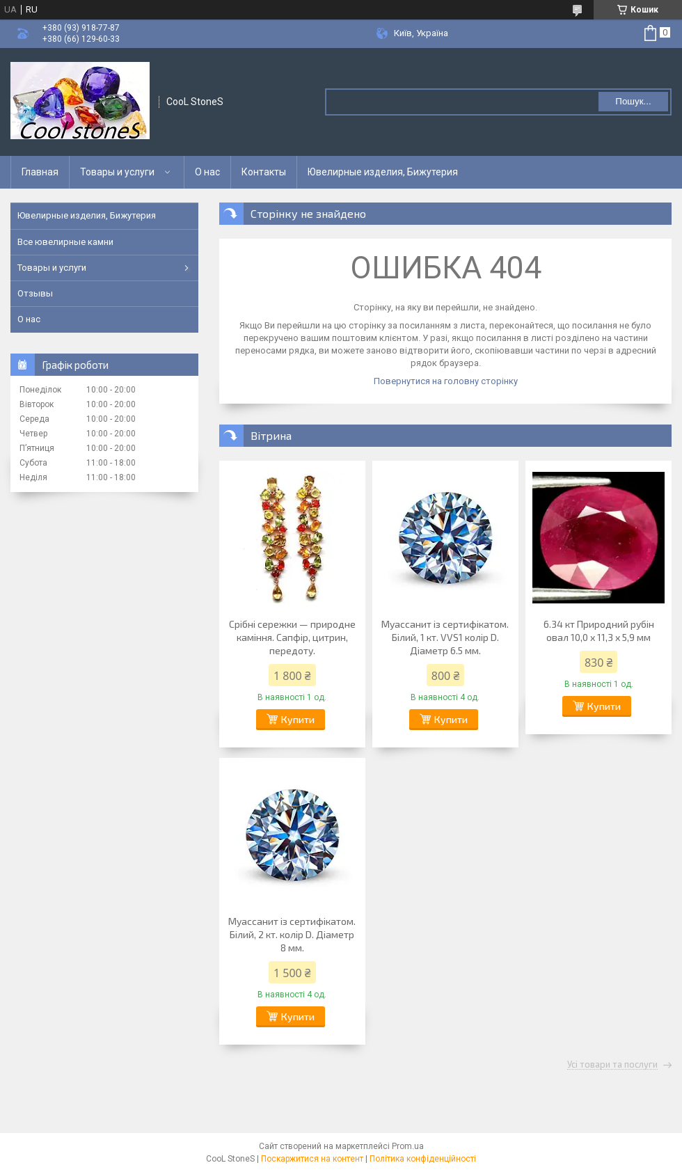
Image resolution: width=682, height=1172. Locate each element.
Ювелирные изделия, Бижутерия (383, 171)
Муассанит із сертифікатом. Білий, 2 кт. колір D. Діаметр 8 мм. (292, 934)
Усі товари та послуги (612, 1065)
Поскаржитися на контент (312, 1159)
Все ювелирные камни (65, 242)
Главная (40, 171)
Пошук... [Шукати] (633, 101)
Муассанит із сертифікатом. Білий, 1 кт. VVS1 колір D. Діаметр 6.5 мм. (445, 637)
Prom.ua (408, 1146)
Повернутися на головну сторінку (446, 381)
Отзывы (35, 293)
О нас (207, 171)
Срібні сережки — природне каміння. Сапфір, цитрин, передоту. (292, 637)
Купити (298, 719)
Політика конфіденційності (423, 1159)
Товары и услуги (117, 171)
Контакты (263, 171)
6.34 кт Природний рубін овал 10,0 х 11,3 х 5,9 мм (599, 630)
